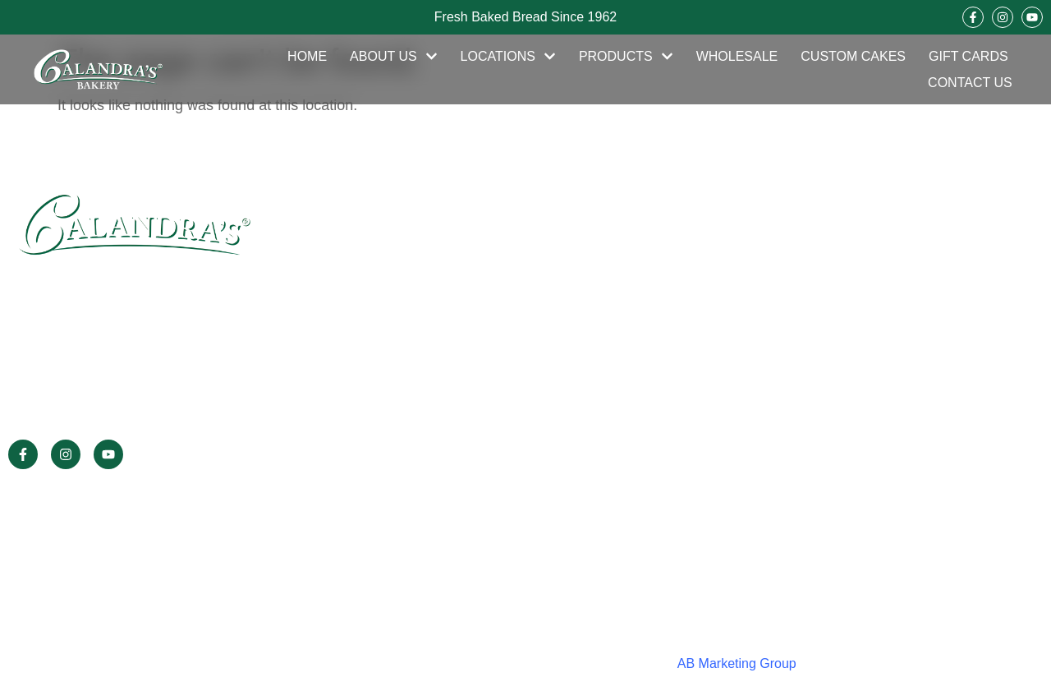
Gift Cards (968, 56)
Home (307, 56)
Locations (508, 57)
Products (626, 57)
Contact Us (970, 83)
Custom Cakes (853, 56)
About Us (394, 57)
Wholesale (737, 56)
